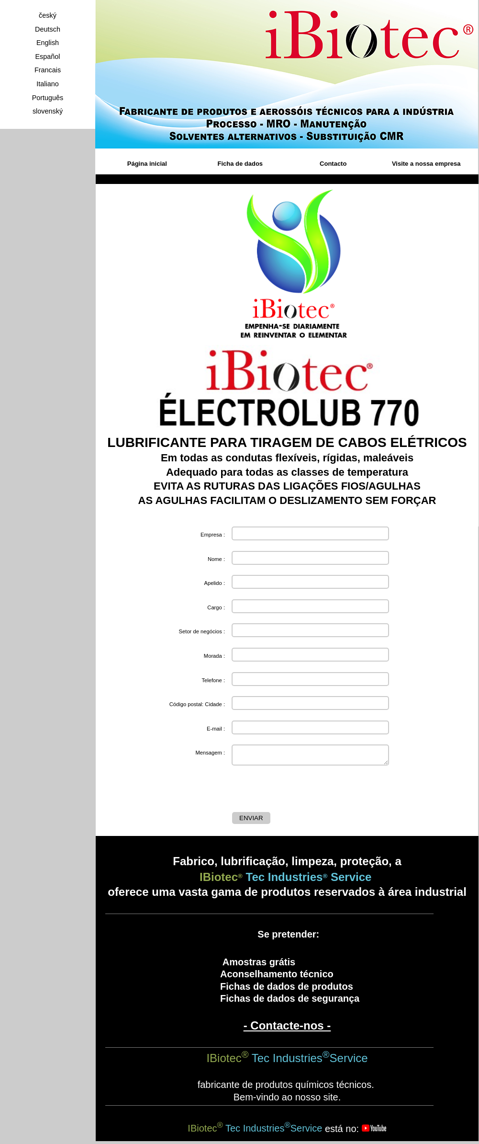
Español (47, 56)
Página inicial (147, 163)
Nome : (216, 559)
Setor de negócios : (202, 631)
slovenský (48, 111)
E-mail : (216, 729)
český (47, 15)
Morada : (214, 656)
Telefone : (213, 680)
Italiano (47, 84)
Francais (47, 70)
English (47, 42)
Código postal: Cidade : (197, 704)
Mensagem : (210, 752)
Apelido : (214, 583)
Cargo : (216, 607)
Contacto (333, 163)
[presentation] (305, 791)
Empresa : (213, 535)
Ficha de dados (240, 163)
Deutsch (47, 29)
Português (48, 98)
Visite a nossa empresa (426, 163)
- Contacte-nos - (287, 1028)
